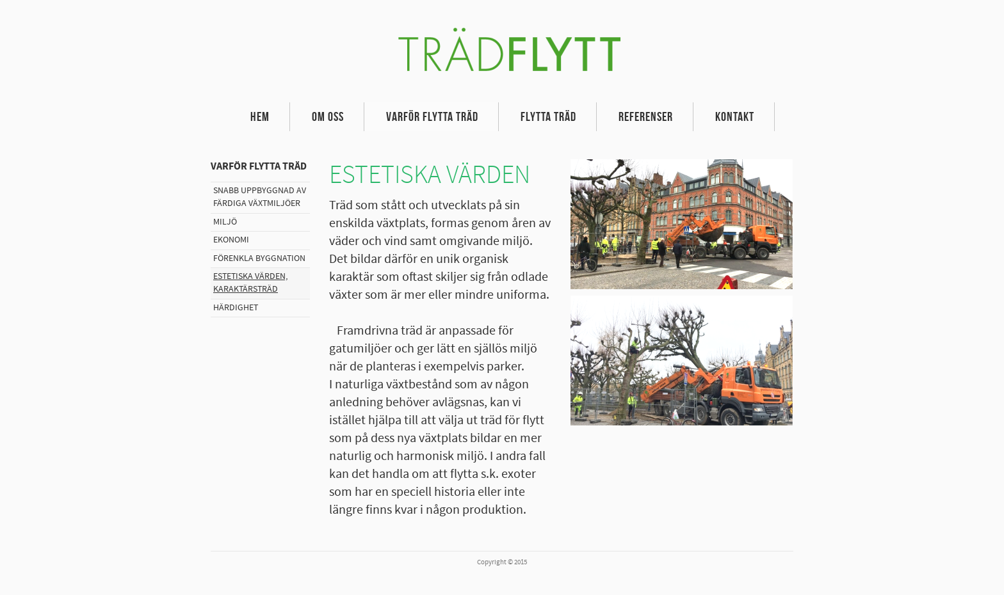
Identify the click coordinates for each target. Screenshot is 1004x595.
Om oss (328, 116)
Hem (260, 116)
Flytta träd (548, 116)
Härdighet (235, 307)
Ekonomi (231, 240)
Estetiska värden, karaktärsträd (250, 283)
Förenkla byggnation (259, 258)
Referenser (646, 116)
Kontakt (734, 116)
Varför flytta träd (432, 116)
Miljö (225, 222)
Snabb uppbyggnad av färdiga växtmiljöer (259, 197)
